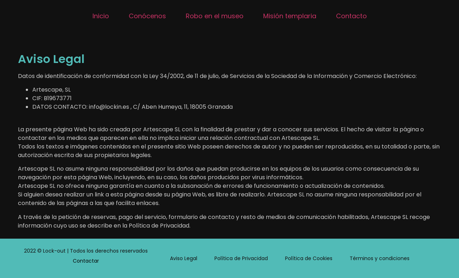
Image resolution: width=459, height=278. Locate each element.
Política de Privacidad (241, 258)
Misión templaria (289, 15)
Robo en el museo (214, 15)
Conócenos (147, 15)
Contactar (86, 260)
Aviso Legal (183, 258)
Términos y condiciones (380, 258)
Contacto (351, 15)
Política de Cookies (308, 258)
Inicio (101, 15)
